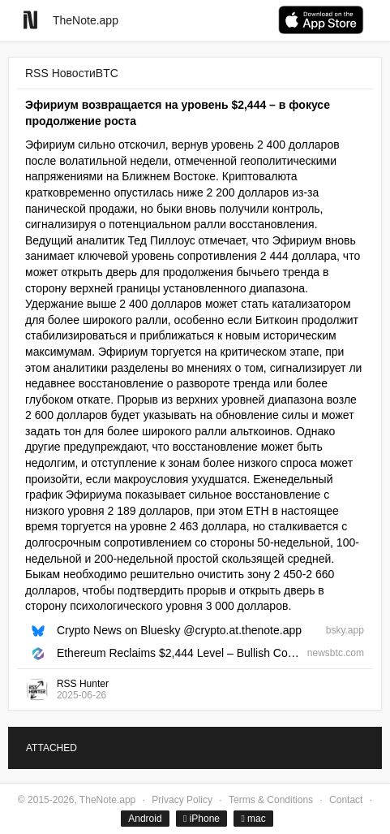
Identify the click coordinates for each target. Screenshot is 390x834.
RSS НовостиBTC (71, 73)
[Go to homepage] (30, 20)
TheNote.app (85, 20)
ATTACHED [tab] (51, 748)
